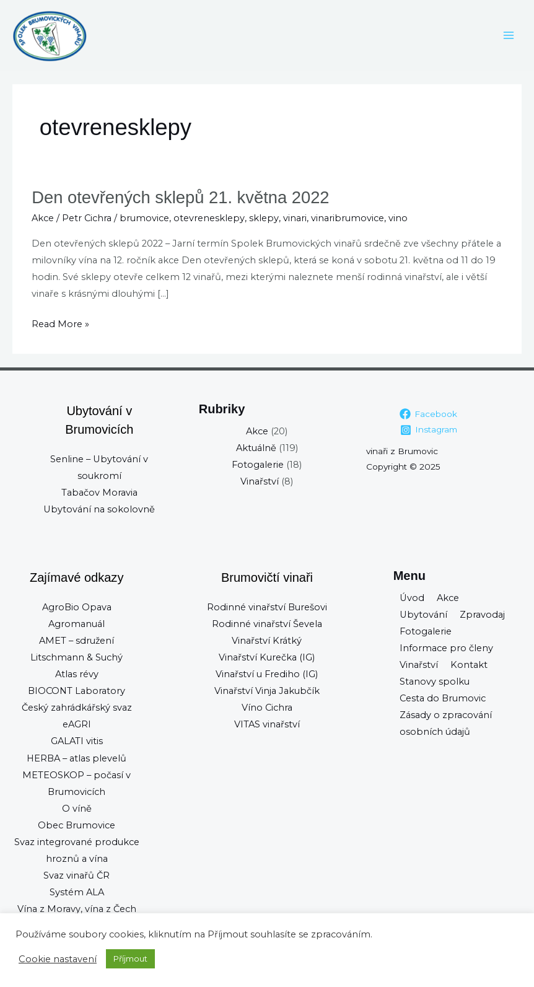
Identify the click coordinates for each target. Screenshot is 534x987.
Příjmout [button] (130, 958)
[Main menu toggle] (509, 35)
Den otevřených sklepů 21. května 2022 (180, 197)
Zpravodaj (482, 614)
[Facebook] (428, 413)
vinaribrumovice (347, 218)
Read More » (60, 323)
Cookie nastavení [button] (58, 959)
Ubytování (423, 614)
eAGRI (77, 724)
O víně (77, 808)
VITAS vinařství (267, 724)
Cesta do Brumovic (443, 698)
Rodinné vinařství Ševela (267, 623)
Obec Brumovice (76, 825)
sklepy (264, 218)
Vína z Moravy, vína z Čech (76, 909)
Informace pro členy (446, 648)
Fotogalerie (258, 464)
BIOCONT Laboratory (76, 690)
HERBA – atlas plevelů (76, 758)
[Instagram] (428, 430)
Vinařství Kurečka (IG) (267, 657)
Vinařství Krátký (267, 640)
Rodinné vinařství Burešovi (267, 607)
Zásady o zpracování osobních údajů (446, 723)
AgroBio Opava (77, 607)
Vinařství (259, 481)
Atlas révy (76, 674)
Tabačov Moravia (99, 492)
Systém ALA (77, 892)
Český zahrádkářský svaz (77, 707)
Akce (43, 218)
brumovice (144, 218)
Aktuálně (256, 448)
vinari (295, 218)
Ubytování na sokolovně (99, 509)
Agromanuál (76, 623)
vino (398, 218)
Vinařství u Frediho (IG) (267, 674)
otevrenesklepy (209, 218)
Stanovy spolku (435, 681)
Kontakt (469, 664)
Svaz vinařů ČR (76, 875)
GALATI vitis (77, 741)
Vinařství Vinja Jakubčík (267, 690)
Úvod (412, 597)
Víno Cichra (267, 707)
